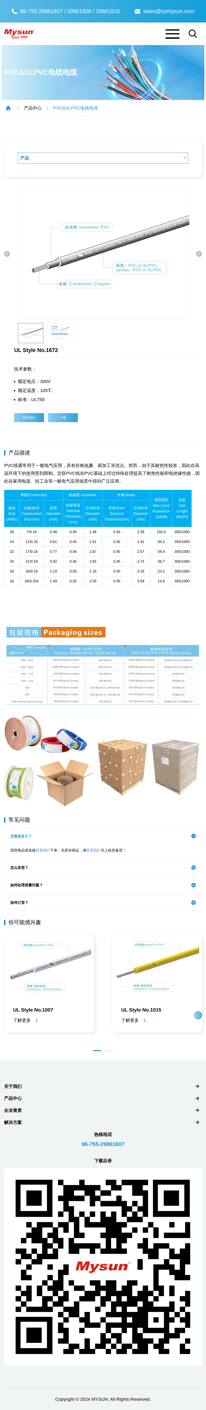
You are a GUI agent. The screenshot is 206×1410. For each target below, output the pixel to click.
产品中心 (33, 108)
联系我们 (29, 417)
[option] (103, 254)
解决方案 (13, 1122)
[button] (7, 254)
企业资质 (13, 1110)
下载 (63, 417)
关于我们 (13, 1086)
